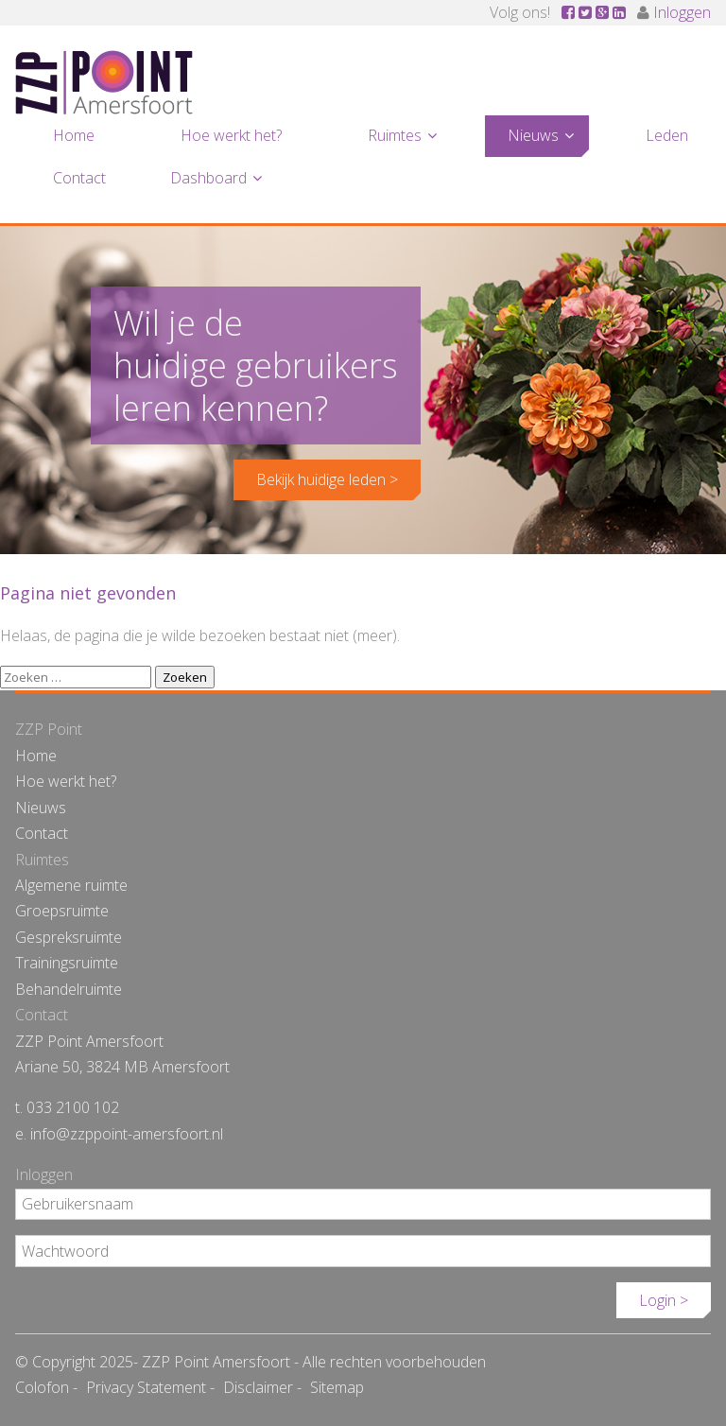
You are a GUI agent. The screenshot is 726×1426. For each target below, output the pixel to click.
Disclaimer (258, 1387)
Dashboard (208, 177)
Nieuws (533, 135)
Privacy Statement (146, 1387)
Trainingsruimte (66, 962)
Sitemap (337, 1387)
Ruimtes (395, 135)
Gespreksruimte (68, 937)
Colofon (42, 1387)
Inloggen (682, 12)
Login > (663, 1300)
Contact (79, 177)
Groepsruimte (62, 910)
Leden (667, 135)
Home (74, 135)
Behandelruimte (68, 989)
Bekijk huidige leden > (327, 479)
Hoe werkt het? (231, 135)
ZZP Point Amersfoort (104, 82)
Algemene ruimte (71, 885)
